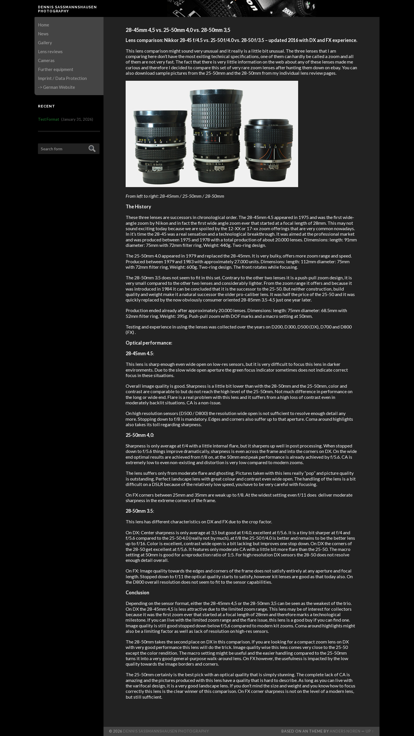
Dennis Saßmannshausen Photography (67, 9)
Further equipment (55, 69)
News (43, 33)
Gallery (45, 42)
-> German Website (56, 87)
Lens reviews (50, 51)
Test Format (48, 119)
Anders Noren (345, 731)
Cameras (46, 60)
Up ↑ (370, 731)
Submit (91, 148)
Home (43, 24)
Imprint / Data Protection (62, 78)
